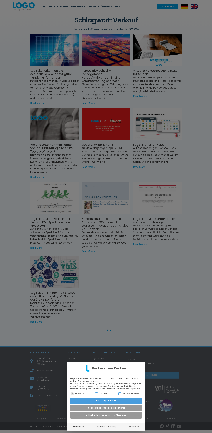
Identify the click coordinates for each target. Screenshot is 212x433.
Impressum (134, 424)
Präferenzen (78, 424)
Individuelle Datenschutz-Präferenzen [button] (106, 413)
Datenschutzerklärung (106, 424)
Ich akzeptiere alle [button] (106, 398)
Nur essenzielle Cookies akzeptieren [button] (106, 405)
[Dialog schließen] (142, 363)
